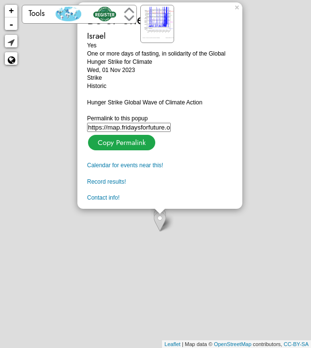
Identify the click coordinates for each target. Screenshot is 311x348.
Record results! (106, 181)
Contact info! (103, 197)
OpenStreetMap (233, 344)
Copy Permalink (120, 141)
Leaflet (172, 344)
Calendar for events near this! (125, 165)
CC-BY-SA (296, 344)
